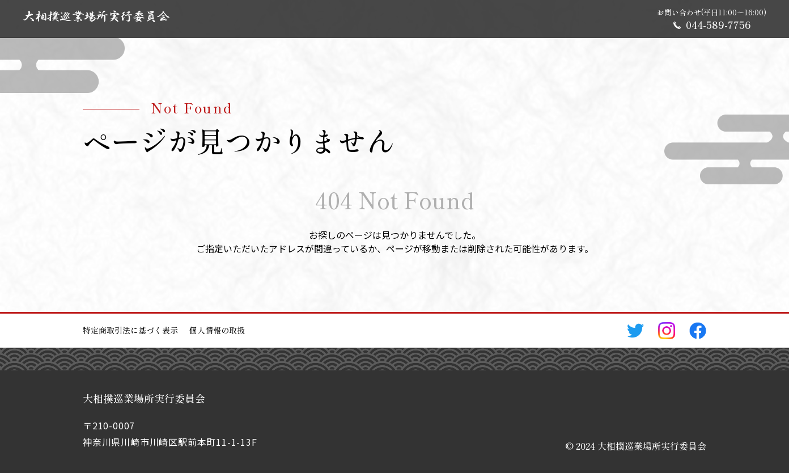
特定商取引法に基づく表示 (130, 330)
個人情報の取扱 (217, 330)
